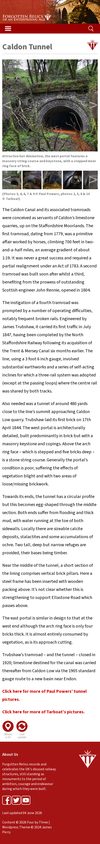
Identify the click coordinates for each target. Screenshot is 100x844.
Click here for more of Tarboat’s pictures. (43, 712)
